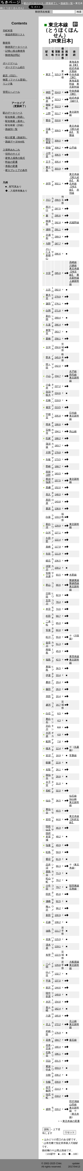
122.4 (58, 539)
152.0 (58, 487)
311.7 (58, 113)
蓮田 (48, 303)
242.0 (58, 365)
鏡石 (48, 560)
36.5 (58, 668)
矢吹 (48, 553)
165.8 (58, 1015)
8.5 (59, 713)
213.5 (58, 407)
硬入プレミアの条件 (16, 170)
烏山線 (73, 431)
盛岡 (48, 1109)
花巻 (48, 1040)
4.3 (59, 720)
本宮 (48, 609)
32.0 (58, 790)
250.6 (58, 347)
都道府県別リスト (15, 34)
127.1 (58, 532)
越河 (48, 704)
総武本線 (74, 68)
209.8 (58, 1081)
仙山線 (73, 799)
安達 (48, 630)
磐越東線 (74, 580)
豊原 (48, 508)
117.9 (58, 546)
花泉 (48, 939)
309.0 (58, 140)
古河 (48, 347)
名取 (48, 769)
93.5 (58, 574)
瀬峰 (48, 901)
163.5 (58, 473)
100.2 (58, 567)
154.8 (58, 1001)
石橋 (48, 400)
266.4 (58, 324)
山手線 (73, 147)
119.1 (58, 946)
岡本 (48, 424)
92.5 (58, 901)
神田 (48, 92)
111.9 (58, 553)
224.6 (58, 393)
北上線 (73, 1021)
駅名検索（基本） (15, 121)
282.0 (58, 289)
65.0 (58, 623)
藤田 (48, 689)
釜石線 (73, 1040)
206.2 (58, 1075)
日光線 (73, 412)
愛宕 (48, 859)
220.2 (58, 1109)
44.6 (58, 819)
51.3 (58, 644)
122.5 (58, 954)
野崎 (48, 466)
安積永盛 (48, 575)
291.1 (58, 229)
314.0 (58, 92)
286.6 (58, 253)
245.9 (58, 357)
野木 (48, 357)
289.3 (58, 236)
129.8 (58, 965)
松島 (48, 852)
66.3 (58, 866)
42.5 (58, 659)
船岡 (48, 741)
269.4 (58, 317)
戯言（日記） (10, 75)
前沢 (48, 987)
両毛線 (73, 374)
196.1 (58, 1053)
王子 (48, 161)
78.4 (58, 602)
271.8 (58, 310)
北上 (48, 1024)
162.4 (58, 1008)
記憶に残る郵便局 (15, 50)
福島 (48, 659)
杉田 (48, 616)
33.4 (58, 675)
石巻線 (73, 888)
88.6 (58, 585)
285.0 (58, 273)
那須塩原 (48, 481)
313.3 (58, 99)
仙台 (48, 800)
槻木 (48, 748)
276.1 (58, 303)
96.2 (58, 908)
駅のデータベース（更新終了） (41, 3)
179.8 (58, 452)
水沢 (48, 1001)
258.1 (58, 338)
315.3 (58, 74)
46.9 (58, 827)
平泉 (48, 980)
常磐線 (73, 755)
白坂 (48, 517)
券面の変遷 (11, 166)
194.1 (58, 431)
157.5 (58, 480)
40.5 (58, 810)
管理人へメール (11, 92)
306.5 (58, 154)
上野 (48, 113)
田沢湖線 (74, 1101)
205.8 (58, 415)
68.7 (58, 616)
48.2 (58, 836)
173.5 (58, 459)
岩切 (48, 819)
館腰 (48, 762)
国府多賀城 (48, 836)
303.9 (58, 168)
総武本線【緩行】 (74, 99)
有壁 (48, 954)
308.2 (58, 147)
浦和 (48, 229)
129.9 (58, 525)
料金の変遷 (11, 162)
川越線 (73, 265)
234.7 (58, 376)
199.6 (58, 424)
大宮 (48, 273)
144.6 (58, 987)
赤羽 (48, 183)
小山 (48, 376)
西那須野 (48, 473)
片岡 (48, 452)
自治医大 (48, 393)
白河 (48, 532)
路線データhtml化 (14, 141)
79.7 (58, 887)
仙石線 (73, 795)
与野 (48, 243)
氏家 (48, 438)
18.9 (58, 755)
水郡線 (73, 574)
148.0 (58, 494)
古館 (48, 1075)
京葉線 (73, 71)
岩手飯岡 (48, 1089)
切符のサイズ (12, 153)
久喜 (48, 324)
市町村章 (8, 30)
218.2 (58, 1096)
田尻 (48, 894)
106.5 (58, 560)
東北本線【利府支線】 (74, 819)
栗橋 (48, 338)
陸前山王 (48, 828)
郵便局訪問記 (12, 55)
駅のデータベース (12, 112)
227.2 (58, 386)
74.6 (58, 609)
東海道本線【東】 (74, 63)
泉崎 (48, 546)
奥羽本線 (74, 656)
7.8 (59, 741)
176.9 (58, 1032)
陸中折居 (48, 995)
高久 (48, 494)
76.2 (58, 880)
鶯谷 (48, 120)
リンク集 (8, 83)
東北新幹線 (74, 85)
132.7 (58, 973)
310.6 (58, 120)
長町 (48, 790)
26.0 (58, 689)
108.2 (58, 922)
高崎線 (73, 262)
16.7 (58, 704)
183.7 (58, 445)
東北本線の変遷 (71, 1121)
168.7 (58, 466)
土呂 (48, 289)
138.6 (58, 508)
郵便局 (6, 42)
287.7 (58, 243)
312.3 (58, 106)
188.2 (58, 438)
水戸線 (73, 371)
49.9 (58, 845)
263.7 (58, 331)
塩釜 (48, 845)
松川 (48, 637)
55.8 (58, 637)
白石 (48, 713)
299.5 (58, 200)
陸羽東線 (74, 885)
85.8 (58, 894)
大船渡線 (74, 961)
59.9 (58, 852)
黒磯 (48, 487)
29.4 (58, 682)
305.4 (58, 161)
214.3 (58, 1088)
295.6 (58, 215)
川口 (48, 200)
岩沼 (48, 755)
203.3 (58, 1068)
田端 (48, 147)
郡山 (48, 585)
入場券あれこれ (11, 149)
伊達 (48, 675)
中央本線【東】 (74, 76)
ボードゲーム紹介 (15, 67)
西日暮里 (48, 141)
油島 (48, 930)
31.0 (58, 783)
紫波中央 (48, 1068)
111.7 (58, 930)
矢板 (48, 459)
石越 (48, 922)
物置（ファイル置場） (15, 79)
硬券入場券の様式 (15, 158)
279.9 (58, 296)
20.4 (58, 696)
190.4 (58, 1046)
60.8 (58, 630)
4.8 (59, 734)
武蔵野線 (74, 222)
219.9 (58, 400)
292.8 (58, 222)
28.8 (58, 776)
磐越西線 (74, 583)
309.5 (58, 130)
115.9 (58, 939)
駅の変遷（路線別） (16, 137)
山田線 (73, 1104)
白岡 (48, 310)
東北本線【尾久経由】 (74, 128)
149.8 (58, 994)
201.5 (58, 1060)
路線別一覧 (67, 3)
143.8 (58, 501)
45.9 (58, 651)
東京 (48, 74)
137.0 (58, 980)
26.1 (58, 769)
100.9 (58, 915)
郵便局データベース (16, 47)
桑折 (48, 682)
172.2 (58, 1024)
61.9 (58, 859)
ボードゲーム (10, 63)
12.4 (58, 748)
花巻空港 (48, 1047)
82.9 (58, 595)
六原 (48, 1015)
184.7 (58, 1040)
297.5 (58, 208)
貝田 (48, 696)
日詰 (48, 1060)
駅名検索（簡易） (15, 117)
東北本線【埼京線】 (74, 185)
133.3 (58, 517)
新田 (48, 915)
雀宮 (48, 407)
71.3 (58, 873)
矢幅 (48, 1081)
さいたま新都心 (48, 254)
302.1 (58, 183)
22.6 (58, 762)
